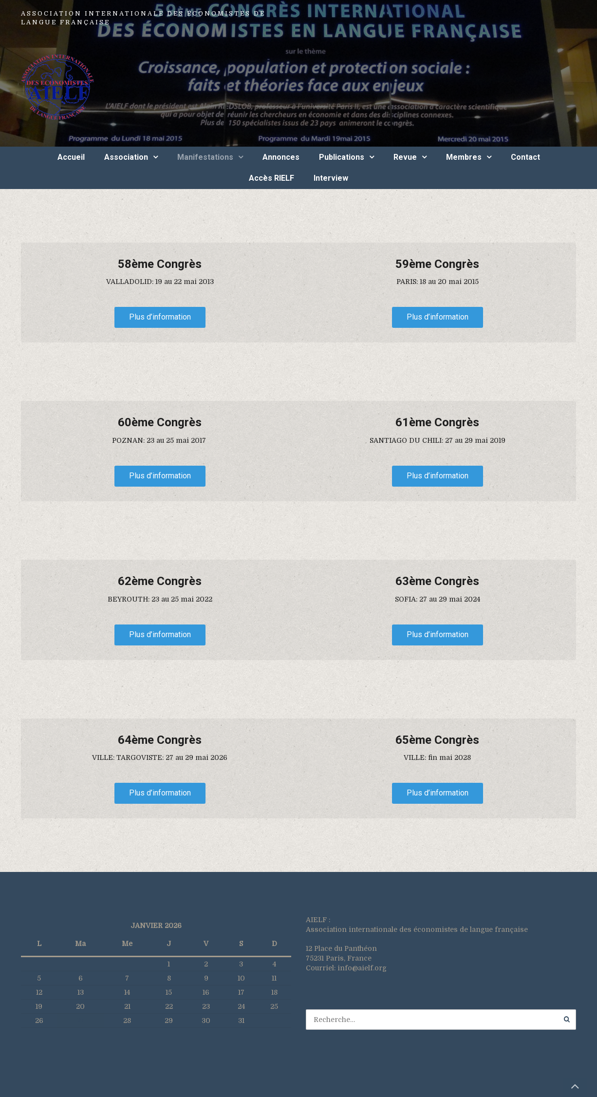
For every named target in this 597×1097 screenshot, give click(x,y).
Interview (331, 178)
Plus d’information (160, 317)
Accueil (71, 157)
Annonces (280, 157)
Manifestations (205, 157)
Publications (341, 157)
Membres (464, 157)
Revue (405, 157)
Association (126, 157)
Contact (525, 157)
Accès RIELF (271, 178)
